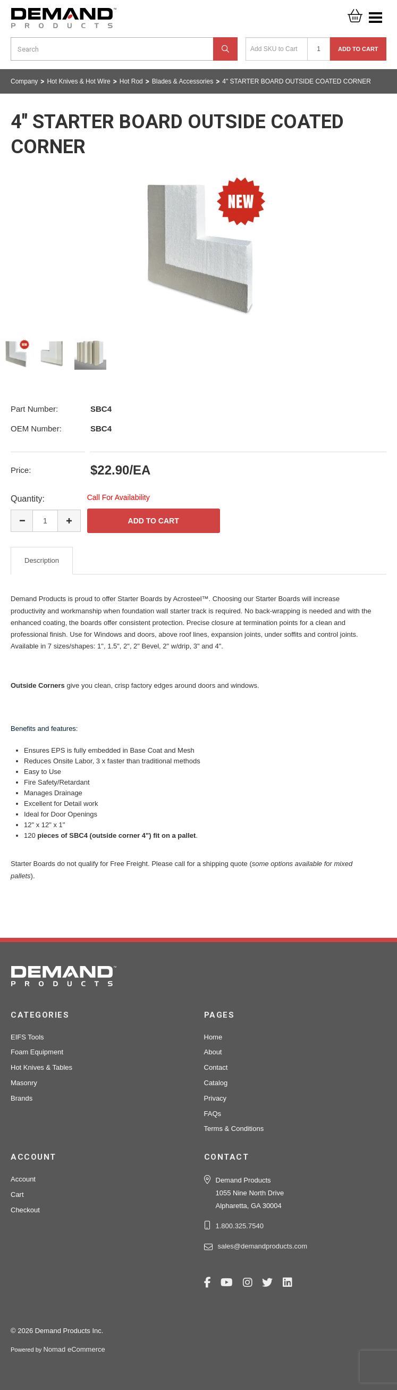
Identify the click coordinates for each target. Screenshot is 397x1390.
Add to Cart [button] (358, 49)
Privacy (215, 1098)
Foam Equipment (37, 1052)
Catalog (216, 1083)
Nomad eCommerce (74, 1349)
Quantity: (28, 498)
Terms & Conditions (234, 1129)
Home (213, 1037)
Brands (21, 1098)
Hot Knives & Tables (41, 1067)
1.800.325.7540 (240, 1226)
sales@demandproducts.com (263, 1246)
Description (41, 560)
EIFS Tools (27, 1037)
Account (23, 1179)
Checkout (25, 1210)
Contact (216, 1067)
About (213, 1052)
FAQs (213, 1114)
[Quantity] (318, 49)
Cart (17, 1194)
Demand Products (64, 21)
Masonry (24, 1083)
